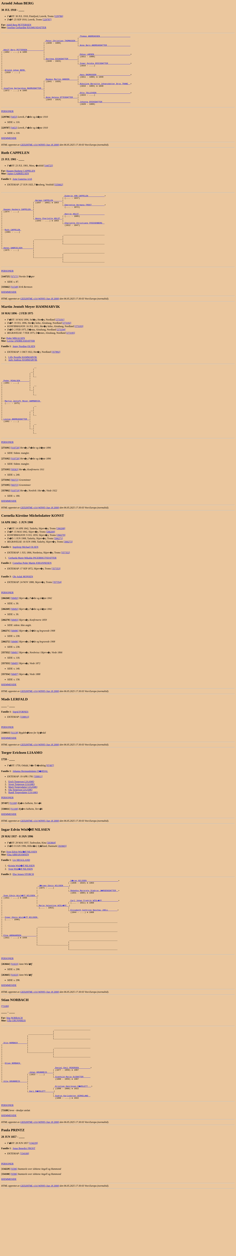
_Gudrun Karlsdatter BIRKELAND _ (72, 1161)
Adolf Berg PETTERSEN (18, 25)
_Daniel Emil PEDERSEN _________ (72, 1128)
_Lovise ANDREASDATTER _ (15, 458)
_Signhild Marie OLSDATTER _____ (72, 1139)
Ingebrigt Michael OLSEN (25, 589)
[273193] (78, 354)
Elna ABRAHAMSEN (18, 896)
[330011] (38, 818)
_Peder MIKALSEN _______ (15, 411)
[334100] (24, 1219)
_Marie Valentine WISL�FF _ (53, 949)
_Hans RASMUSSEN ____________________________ (104, 82)
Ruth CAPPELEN (13, 251)
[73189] (5, 1059)
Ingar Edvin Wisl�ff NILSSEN (22, 963)
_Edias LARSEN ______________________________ (104, 58)
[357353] (55, 610)
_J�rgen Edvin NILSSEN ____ (53, 928)
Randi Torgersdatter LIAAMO (23, 834)
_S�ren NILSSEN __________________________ (94, 922)
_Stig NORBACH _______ (14, 1098)
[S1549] (15, 315)
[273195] (70, 361)
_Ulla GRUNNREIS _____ (14, 1145)
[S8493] (15, 662)
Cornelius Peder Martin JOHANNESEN (32, 605)
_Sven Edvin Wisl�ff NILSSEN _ (20, 939)
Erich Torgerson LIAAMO (21, 823)
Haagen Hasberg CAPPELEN (20, 185)
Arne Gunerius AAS (22, 193)
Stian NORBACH (13, 1123)
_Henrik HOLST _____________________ (83, 232)
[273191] (60, 347)
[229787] (47, 19)
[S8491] (15, 694)
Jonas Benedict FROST (24, 1214)
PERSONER (7, 125)
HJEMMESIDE (8, 152)
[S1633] (15, 1017)
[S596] (14, 1235)
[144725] (48, 179)
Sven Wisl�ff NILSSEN (20, 911)
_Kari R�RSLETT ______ (41, 1155)
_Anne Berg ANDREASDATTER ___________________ (104, 47)
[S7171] (15, 304)
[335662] (58, 198)
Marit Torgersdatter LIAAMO (22, 829)
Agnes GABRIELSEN (18, 187)
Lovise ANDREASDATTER (21, 369)
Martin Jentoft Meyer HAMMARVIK (23, 436)
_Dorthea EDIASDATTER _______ (61, 63)
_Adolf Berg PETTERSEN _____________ (22, 52)
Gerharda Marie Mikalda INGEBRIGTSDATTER (32, 600)
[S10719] (15, 532)
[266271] (58, 580)
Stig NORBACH (14, 1071)
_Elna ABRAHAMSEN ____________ (19, 985)
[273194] (61, 357)
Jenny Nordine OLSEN (24, 374)
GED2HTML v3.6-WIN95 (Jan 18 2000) (39, 159)
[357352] (65, 594)
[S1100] (13, 845)
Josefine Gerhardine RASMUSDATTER (26, 27)
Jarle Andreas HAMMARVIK (22, 388)
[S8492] (15, 640)
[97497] (50, 807)
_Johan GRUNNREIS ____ (40, 1134)
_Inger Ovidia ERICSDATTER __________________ (104, 69)
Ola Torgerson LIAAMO (20, 832)
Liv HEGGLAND (21, 902)
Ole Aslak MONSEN (23, 618)
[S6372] (15, 522)
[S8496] (15, 673)
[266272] (68, 584)
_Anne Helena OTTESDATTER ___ (61, 109)
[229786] (58, 16)
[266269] (50, 574)
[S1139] (14, 775)
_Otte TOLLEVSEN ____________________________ (104, 104)
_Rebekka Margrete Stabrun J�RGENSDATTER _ (94, 933)
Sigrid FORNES (20, 754)
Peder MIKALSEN (15, 366)
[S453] (14, 131)
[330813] (24, 759)
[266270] (60, 577)
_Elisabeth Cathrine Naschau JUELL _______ (93, 955)
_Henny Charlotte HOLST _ (48, 237)
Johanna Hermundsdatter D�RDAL (30, 813)
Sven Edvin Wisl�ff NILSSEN (21, 894)
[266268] (60, 570)
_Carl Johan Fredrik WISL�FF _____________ (94, 944)
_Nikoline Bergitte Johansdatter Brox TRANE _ (104, 93)
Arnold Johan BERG (15, 77)
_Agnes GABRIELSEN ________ (17, 272)
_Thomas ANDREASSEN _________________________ (104, 36)
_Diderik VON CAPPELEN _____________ (83, 210)
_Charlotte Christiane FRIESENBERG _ (83, 242)
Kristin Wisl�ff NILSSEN (21, 907)
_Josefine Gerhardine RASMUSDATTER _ (22, 99)
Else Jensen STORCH (23, 916)
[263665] (62, 888)
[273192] (66, 351)
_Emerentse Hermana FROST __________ (83, 221)
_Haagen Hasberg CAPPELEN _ (17, 226)
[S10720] (15, 490)
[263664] (51, 884)
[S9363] (15, 511)
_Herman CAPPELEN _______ (48, 215)
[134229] (33, 1209)
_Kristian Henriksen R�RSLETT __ (73, 1150)
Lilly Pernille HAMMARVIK (22, 385)
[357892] (55, 380)
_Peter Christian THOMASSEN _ (61, 42)
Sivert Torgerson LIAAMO (21, 826)
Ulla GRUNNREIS (16, 1073)
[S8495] (15, 705)
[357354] (57, 624)
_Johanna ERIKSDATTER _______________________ (104, 115)
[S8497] (15, 716)
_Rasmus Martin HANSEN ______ (61, 88)
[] (5, 131)
